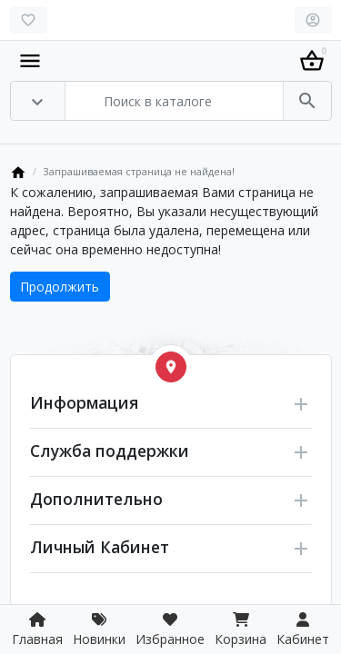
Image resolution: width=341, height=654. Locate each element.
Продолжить (59, 286)
